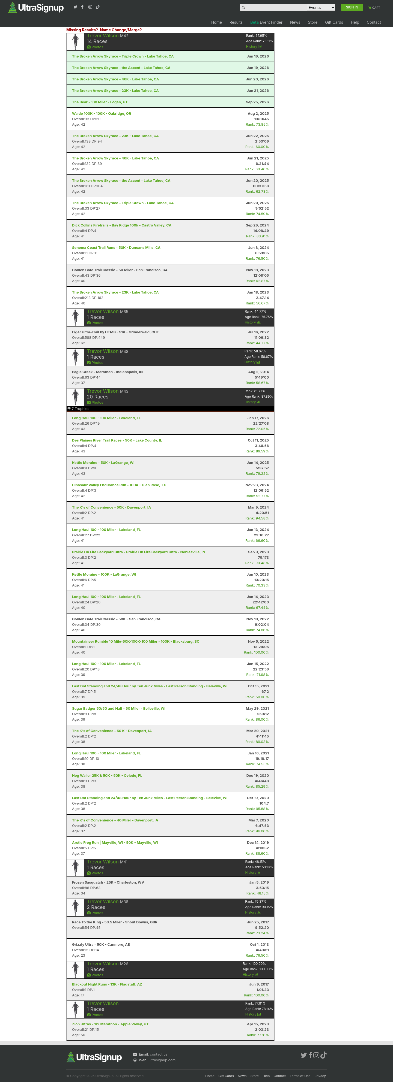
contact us (158, 1054)
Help (355, 22)
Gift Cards (334, 22)
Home (216, 22)
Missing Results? (82, 30)
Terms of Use (300, 1076)
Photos (95, 47)
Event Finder (266, 22)
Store (312, 22)
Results (236, 22)
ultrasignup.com (161, 1060)
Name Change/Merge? (121, 30)
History (254, 46)
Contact (374, 22)
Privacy (320, 1076)
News (295, 22)
